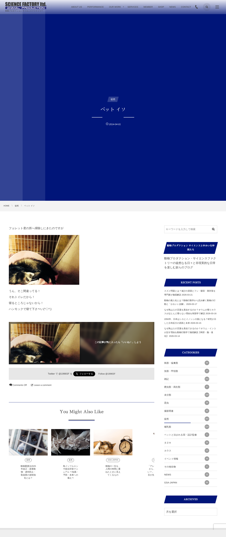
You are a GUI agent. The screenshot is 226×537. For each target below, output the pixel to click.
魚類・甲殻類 (186, 371)
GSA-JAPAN (113, 463)
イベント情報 (186, 458)
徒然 (28, 463)
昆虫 (186, 402)
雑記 (186, 379)
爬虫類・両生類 (186, 387)
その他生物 (186, 466)
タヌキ (186, 442)
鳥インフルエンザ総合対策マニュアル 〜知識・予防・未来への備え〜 (70, 475)
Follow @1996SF (106, 374)
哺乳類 (186, 426)
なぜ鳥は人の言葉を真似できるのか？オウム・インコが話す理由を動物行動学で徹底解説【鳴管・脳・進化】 (190, 332)
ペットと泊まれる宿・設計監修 (186, 434)
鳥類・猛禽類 (186, 363)
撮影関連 (186, 411)
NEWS (186, 474)
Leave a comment (42, 385)
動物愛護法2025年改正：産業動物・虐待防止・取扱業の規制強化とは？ (28, 475)
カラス (186, 450)
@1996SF (64, 373)
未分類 (186, 395)
